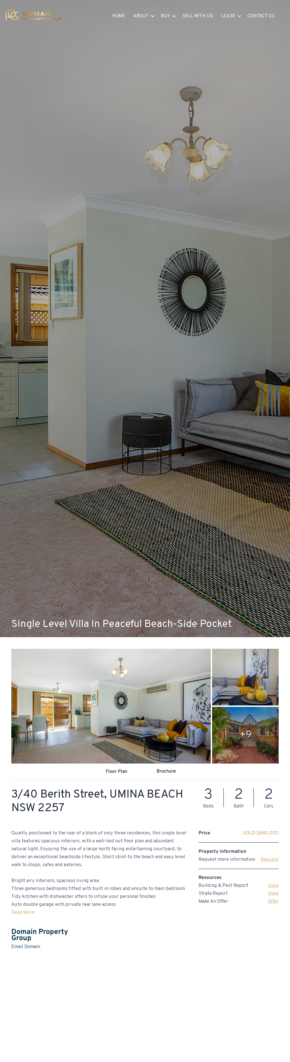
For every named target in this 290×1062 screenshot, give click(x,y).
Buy (165, 16)
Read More (22, 913)
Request (270, 860)
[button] (153, 16)
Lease (228, 16)
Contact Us (261, 16)
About (141, 16)
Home (118, 16)
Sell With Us (197, 16)
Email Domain (25, 947)
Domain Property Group (39, 935)
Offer (273, 901)
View (273, 886)
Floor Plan (116, 772)
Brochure (166, 771)
